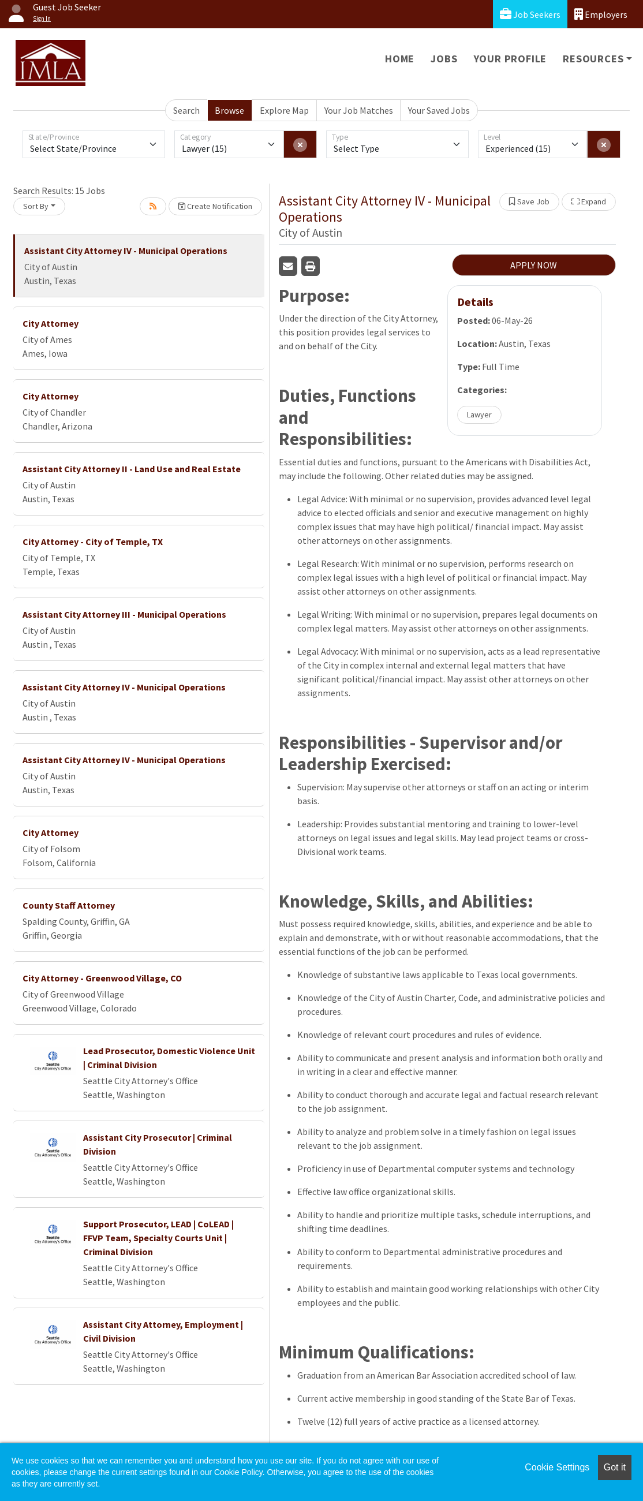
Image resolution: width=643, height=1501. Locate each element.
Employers (600, 14)
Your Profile (510, 58)
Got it (615, 1467)
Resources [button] (593, 58)
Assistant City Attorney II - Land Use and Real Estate (132, 469)
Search (186, 110)
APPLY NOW (533, 265)
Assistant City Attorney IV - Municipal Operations (125, 250)
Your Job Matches (358, 110)
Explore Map (284, 110)
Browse (229, 110)
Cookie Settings (557, 1467)
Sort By (35, 206)
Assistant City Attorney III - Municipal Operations (124, 614)
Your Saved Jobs (439, 110)
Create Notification (215, 206)
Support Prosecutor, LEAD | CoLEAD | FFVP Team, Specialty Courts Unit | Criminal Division (158, 1237)
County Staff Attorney (69, 905)
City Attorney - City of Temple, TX (93, 541)
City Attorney (50, 323)
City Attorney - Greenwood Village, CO (102, 978)
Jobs (444, 58)
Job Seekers (530, 14)
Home (399, 58)
